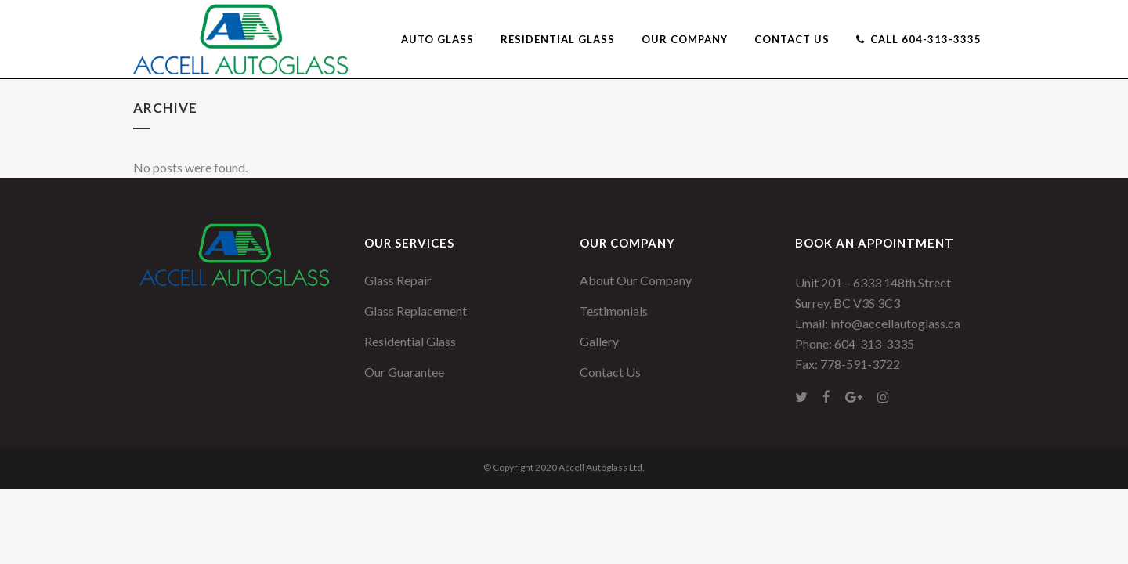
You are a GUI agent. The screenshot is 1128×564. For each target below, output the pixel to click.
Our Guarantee (404, 371)
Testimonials (614, 310)
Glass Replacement (415, 310)
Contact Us (610, 371)
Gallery (599, 341)
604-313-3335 (874, 343)
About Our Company (636, 280)
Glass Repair (398, 280)
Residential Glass (410, 341)
